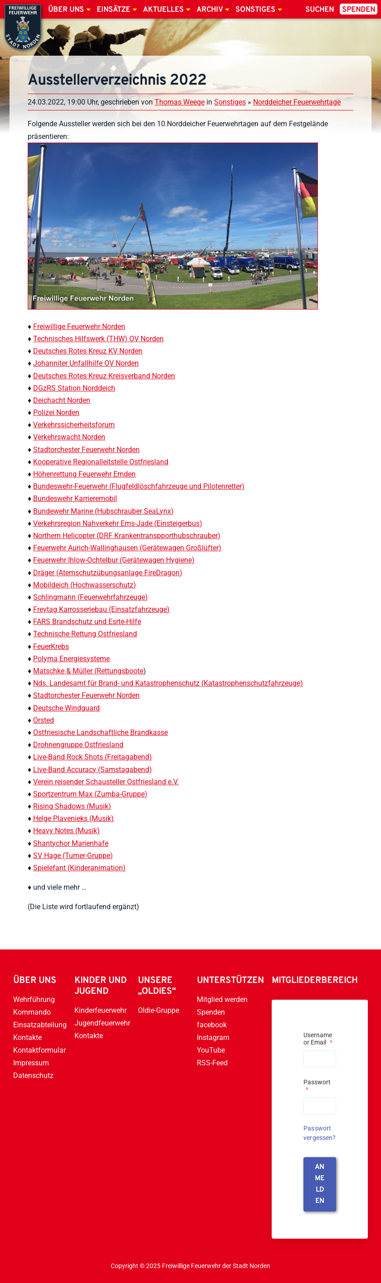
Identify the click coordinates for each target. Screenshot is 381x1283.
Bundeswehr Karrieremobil (75, 498)
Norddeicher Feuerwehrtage (297, 102)
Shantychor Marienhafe (70, 843)
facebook (212, 1025)
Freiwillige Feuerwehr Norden (79, 326)
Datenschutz (33, 1075)
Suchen (319, 9)
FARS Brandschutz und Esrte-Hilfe (87, 621)
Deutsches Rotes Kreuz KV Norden (87, 351)
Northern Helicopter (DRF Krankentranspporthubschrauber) (126, 535)
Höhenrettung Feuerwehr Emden (84, 474)
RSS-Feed (212, 1063)
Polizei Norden (56, 412)
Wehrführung (34, 999)
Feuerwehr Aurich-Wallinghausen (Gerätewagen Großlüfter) (127, 548)
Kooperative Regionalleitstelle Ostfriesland (100, 462)
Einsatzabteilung (40, 1025)
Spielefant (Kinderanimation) (79, 867)
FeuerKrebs (51, 646)
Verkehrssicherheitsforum (74, 424)
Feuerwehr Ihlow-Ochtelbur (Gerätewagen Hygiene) (114, 560)
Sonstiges (255, 9)
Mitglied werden (222, 999)
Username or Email (317, 1038)
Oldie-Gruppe (158, 1010)
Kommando (32, 1012)
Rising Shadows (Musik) (72, 806)
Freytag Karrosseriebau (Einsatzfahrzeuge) (101, 609)
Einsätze (113, 9)
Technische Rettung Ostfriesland (85, 634)
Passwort (317, 1085)
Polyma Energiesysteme (71, 658)
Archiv (209, 9)
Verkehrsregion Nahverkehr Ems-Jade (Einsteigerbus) (117, 523)
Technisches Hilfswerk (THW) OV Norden (98, 338)
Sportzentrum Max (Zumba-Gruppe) (90, 794)
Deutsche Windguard (66, 708)
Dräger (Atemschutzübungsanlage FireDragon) (107, 572)
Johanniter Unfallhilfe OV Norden (86, 363)
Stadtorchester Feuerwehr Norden (86, 449)
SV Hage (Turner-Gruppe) (73, 855)
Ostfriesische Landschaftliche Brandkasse (100, 732)
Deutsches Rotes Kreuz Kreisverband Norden (104, 376)
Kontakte (27, 1037)
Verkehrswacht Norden (69, 437)
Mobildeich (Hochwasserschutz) (84, 585)
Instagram (213, 1037)
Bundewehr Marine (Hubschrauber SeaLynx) (103, 511)
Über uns (66, 9)
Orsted (43, 720)
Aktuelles (163, 9)
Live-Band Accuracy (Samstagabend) (92, 769)
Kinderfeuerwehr (100, 1010)
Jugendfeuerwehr (102, 1023)
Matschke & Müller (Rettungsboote (88, 671)
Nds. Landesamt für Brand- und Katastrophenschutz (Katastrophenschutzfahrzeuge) (168, 683)
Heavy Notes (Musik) (66, 830)
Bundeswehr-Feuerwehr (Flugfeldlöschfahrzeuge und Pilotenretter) (138, 486)
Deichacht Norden (61, 400)
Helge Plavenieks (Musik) (73, 818)
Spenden (358, 9)
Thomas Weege (180, 102)
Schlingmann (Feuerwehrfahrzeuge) (90, 597)
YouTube (211, 1050)
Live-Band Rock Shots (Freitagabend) (92, 757)
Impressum (31, 1063)
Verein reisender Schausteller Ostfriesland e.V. (106, 781)
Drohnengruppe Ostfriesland (78, 744)
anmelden (319, 1184)
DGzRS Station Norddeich (74, 388)
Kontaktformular (39, 1050)
